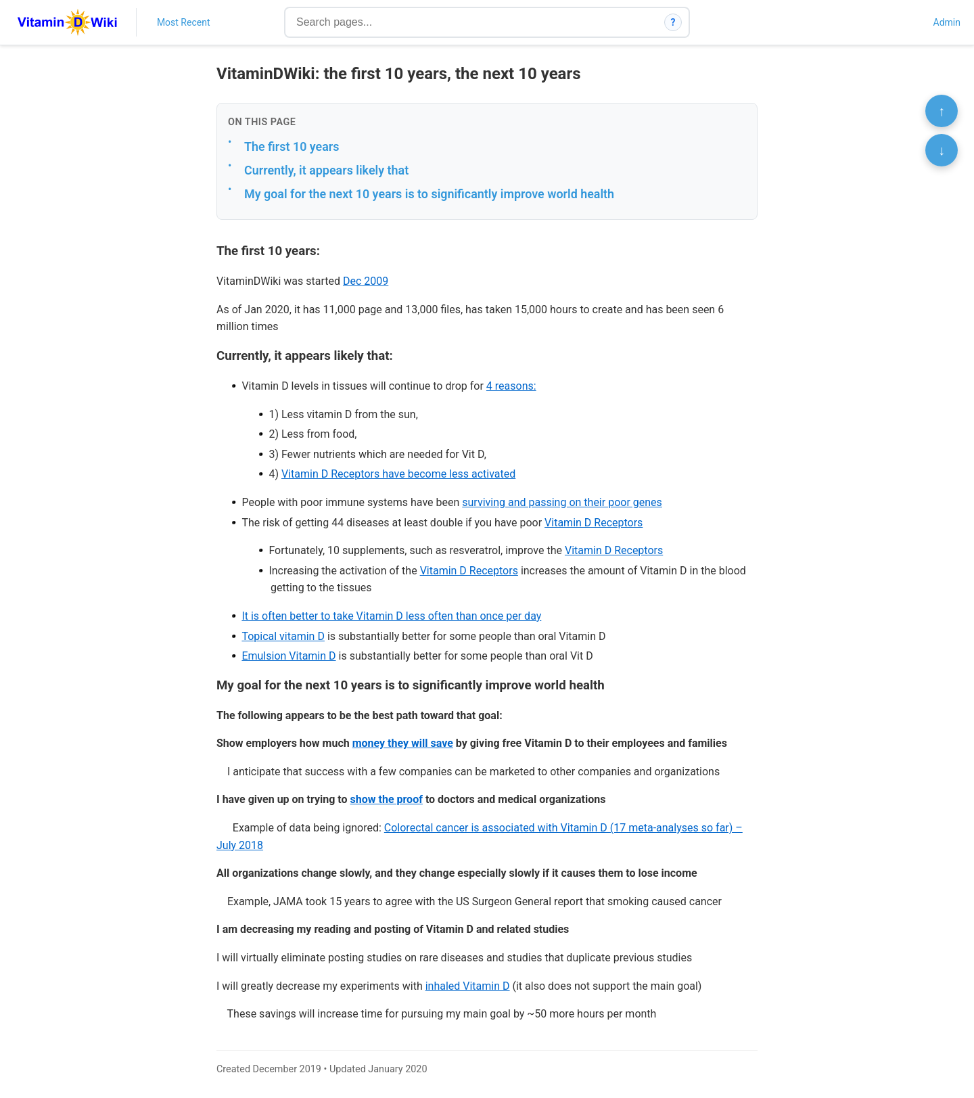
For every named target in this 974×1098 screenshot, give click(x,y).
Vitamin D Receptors (593, 522)
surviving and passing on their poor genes (562, 502)
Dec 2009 (365, 281)
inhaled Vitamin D (467, 986)
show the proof (386, 799)
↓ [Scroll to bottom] (941, 150)
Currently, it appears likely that (326, 170)
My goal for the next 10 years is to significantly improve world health (429, 194)
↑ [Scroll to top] (941, 111)
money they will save (402, 743)
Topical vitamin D (283, 636)
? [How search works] (673, 22)
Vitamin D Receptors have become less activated (398, 473)
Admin (946, 22)
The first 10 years (292, 146)
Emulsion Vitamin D (288, 655)
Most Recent (183, 22)
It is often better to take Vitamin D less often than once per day (391, 616)
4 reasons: (511, 386)
